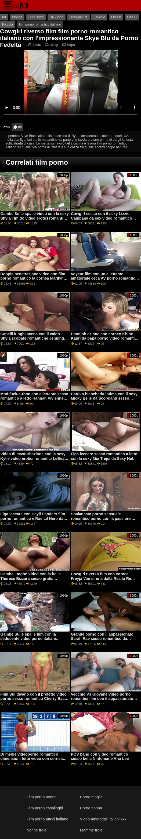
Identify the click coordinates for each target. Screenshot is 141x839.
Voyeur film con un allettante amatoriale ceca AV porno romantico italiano (104, 278)
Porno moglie (91, 797)
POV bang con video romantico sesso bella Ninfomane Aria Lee (100, 756)
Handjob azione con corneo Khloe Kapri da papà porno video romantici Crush (104, 338)
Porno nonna (91, 808)
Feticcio (99, 17)
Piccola (7, 24)
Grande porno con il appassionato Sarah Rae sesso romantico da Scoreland (102, 638)
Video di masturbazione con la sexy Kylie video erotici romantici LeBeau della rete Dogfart (33, 458)
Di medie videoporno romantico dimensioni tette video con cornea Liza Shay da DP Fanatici (31, 758)
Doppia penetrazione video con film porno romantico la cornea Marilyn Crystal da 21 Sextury (32, 278)
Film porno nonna (42, 797)
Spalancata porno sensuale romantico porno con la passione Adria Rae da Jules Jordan (101, 518)
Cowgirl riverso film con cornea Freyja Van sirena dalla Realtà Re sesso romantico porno (101, 578)
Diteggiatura (79, 17)
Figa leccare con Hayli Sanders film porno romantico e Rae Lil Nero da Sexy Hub (32, 518)
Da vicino (56, 17)
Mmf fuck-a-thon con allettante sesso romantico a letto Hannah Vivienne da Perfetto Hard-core (34, 398)
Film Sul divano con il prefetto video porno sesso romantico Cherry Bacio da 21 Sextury (34, 698)
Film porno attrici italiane (47, 819)
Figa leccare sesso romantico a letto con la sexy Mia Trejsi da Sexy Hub (104, 456)
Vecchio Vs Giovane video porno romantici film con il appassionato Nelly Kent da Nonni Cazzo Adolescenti (102, 701)
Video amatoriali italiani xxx (103, 819)
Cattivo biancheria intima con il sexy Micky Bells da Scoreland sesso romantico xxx (104, 398)
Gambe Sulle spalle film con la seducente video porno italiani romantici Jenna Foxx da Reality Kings (29, 641)
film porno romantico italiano (40, 24)
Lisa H (131, 17)
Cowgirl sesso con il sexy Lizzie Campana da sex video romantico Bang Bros (101, 218)
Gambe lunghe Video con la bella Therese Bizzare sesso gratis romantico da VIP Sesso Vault (30, 578)
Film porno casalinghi (45, 808)
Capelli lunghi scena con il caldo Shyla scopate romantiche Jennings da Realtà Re (33, 338)
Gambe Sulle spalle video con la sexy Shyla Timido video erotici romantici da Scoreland (34, 218)
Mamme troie (91, 830)
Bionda (17, 17)
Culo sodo (36, 17)
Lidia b (116, 17)
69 (4, 17)
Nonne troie (36, 830)
